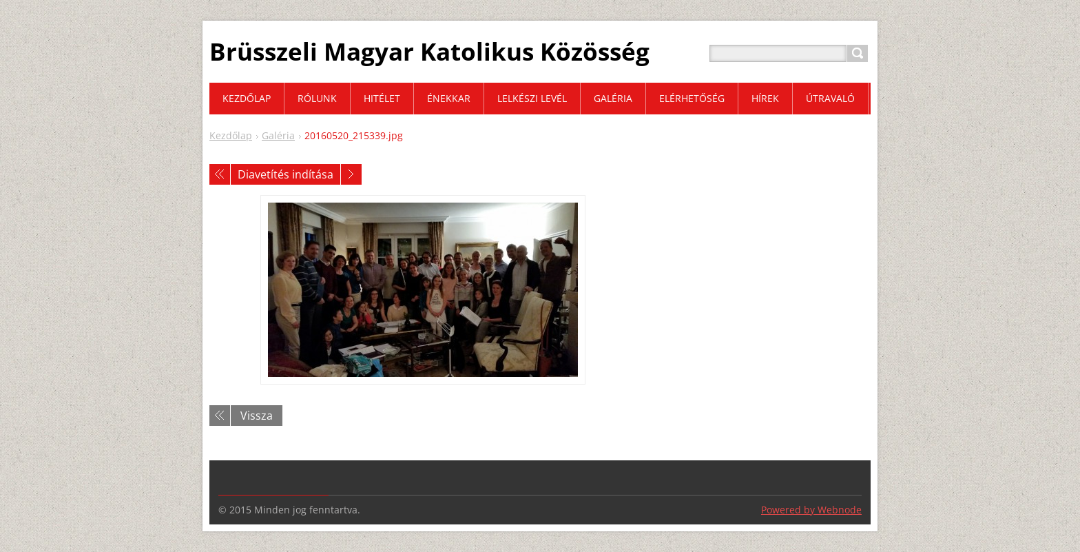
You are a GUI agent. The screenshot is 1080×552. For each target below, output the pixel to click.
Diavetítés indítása (285, 174)
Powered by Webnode (811, 509)
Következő (351, 174)
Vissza (256, 415)
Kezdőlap (230, 135)
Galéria (278, 135)
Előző (219, 174)
